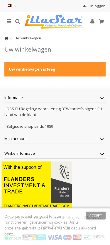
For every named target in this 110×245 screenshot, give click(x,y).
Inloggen (97, 5)
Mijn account (15, 138)
